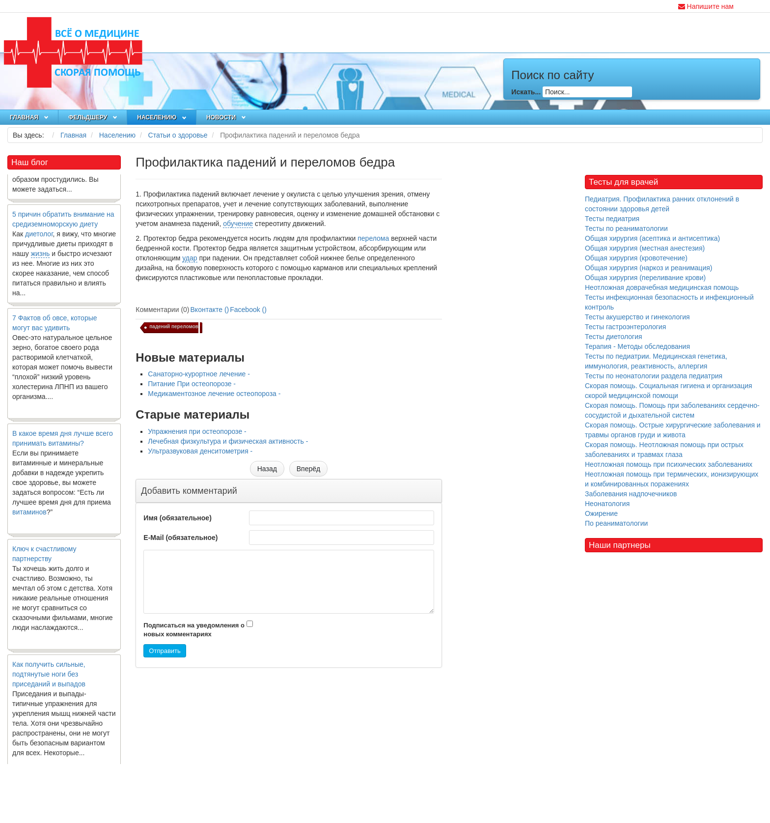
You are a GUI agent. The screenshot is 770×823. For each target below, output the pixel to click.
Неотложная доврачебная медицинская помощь (662, 287)
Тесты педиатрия (612, 219)
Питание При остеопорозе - (192, 384)
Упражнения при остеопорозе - (197, 431)
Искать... (526, 92)
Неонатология (607, 504)
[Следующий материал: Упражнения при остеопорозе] (308, 469)
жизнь (40, 259)
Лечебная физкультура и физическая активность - (228, 441)
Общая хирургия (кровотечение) (636, 258)
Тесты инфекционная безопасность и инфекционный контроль (669, 302)
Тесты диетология (613, 337)
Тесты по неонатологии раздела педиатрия (653, 376)
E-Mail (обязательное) (180, 537)
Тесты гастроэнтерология (625, 327)
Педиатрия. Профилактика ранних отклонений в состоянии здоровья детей (662, 204)
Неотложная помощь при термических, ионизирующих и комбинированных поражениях (671, 479)
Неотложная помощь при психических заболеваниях (668, 464)
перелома (373, 238)
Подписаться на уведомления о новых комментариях (194, 630)
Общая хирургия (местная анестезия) (645, 248)
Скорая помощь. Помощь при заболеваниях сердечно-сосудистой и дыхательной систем (672, 410)
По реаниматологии (616, 523)
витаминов (29, 517)
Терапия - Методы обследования (637, 346)
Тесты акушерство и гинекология (637, 317)
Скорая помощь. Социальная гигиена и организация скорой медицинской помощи (668, 390)
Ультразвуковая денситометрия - (200, 451)
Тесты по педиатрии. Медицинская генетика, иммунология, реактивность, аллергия (656, 361)
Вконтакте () (210, 309)
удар (189, 258)
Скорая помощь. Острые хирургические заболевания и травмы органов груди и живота (673, 430)
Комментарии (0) (162, 309)
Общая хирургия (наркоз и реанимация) (648, 268)
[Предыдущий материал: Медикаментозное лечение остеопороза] (267, 469)
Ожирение (601, 513)
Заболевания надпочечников (631, 494)
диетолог (39, 239)
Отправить (164, 650)
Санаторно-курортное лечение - (199, 374)
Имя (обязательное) (177, 518)
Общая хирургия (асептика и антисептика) (652, 238)
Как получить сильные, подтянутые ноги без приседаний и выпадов (48, 679)
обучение (238, 223)
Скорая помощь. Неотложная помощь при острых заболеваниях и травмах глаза (664, 449)
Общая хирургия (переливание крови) (645, 278)
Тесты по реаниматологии (626, 228)
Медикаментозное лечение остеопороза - (214, 393)
